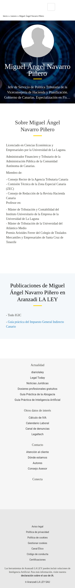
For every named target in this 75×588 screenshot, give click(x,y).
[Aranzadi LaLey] (37, 517)
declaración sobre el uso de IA (37, 575)
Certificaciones (37, 559)
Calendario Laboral (37, 423)
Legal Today (37, 377)
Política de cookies (37, 537)
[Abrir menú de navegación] (70, 7)
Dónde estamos (37, 457)
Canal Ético (37, 548)
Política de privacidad (37, 532)
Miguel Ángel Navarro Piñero (31, 16)
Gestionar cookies (37, 543)
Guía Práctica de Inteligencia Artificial (37, 399)
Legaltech (38, 434)
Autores (13, 16)
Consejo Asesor (37, 468)
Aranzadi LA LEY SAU (38, 582)
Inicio (5, 16)
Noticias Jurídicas (37, 383)
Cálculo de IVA (37, 417)
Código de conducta (37, 554)
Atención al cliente (37, 452)
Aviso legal (37, 526)
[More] (61, 7)
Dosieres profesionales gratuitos (37, 388)
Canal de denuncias (37, 428)
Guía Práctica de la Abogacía (37, 394)
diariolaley (37, 372)
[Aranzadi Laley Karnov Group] (14, 7)
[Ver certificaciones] (37, 501)
